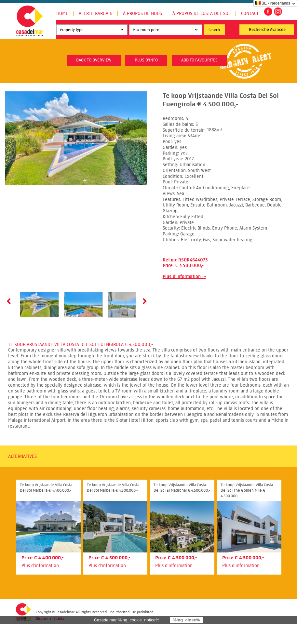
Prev (10, 301)
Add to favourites (199, 60)
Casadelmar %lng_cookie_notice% (126, 619)
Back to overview (93, 60)
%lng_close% (186, 619)
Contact (250, 13)
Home (62, 13)
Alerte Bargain (96, 13)
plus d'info (146, 60)
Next (143, 301)
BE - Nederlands (272, 3)
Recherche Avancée (267, 29)
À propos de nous (142, 13)
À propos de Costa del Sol (201, 13)
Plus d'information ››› (184, 276)
